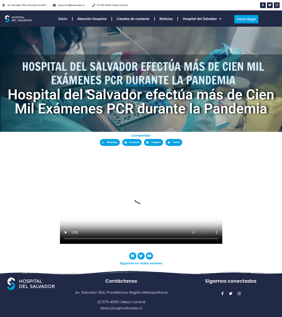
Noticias (166, 19)
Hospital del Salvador (202, 19)
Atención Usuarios (92, 19)
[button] (110, 142)
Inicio (63, 19)
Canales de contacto (133, 19)
